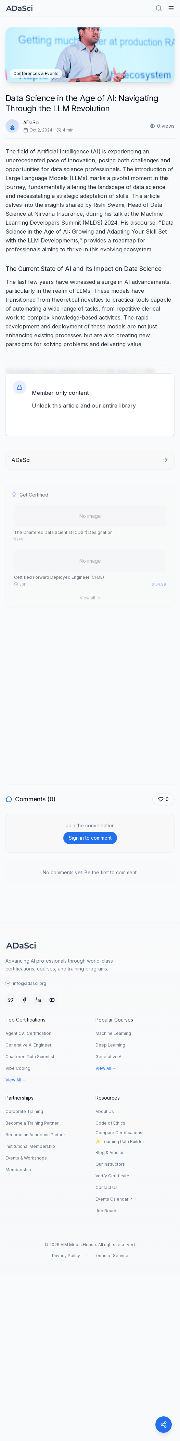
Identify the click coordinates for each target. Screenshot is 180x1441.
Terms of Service (110, 1255)
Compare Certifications (118, 1132)
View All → (15, 1079)
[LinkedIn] (38, 999)
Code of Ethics (110, 1123)
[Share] (163, 1424)
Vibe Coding (17, 1068)
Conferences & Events (36, 73)
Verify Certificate (112, 1175)
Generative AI (109, 1056)
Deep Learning (110, 1045)
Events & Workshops (26, 1158)
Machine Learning (113, 1033)
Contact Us (106, 1187)
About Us (104, 1111)
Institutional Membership (30, 1146)
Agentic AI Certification (28, 1033)
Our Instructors (110, 1164)
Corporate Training (24, 1111)
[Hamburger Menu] (171, 8)
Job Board (105, 1210)
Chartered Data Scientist (29, 1056)
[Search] (159, 8)
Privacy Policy (66, 1255)
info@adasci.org (25, 983)
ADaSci (31, 123)
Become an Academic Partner (35, 1134)
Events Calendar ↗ (114, 1199)
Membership (18, 1169)
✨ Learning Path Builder (119, 1141)
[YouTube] (52, 999)
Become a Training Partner (32, 1123)
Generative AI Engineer (28, 1045)
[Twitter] (10, 999)
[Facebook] (24, 999)
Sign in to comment (90, 838)
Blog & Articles (110, 1152)
